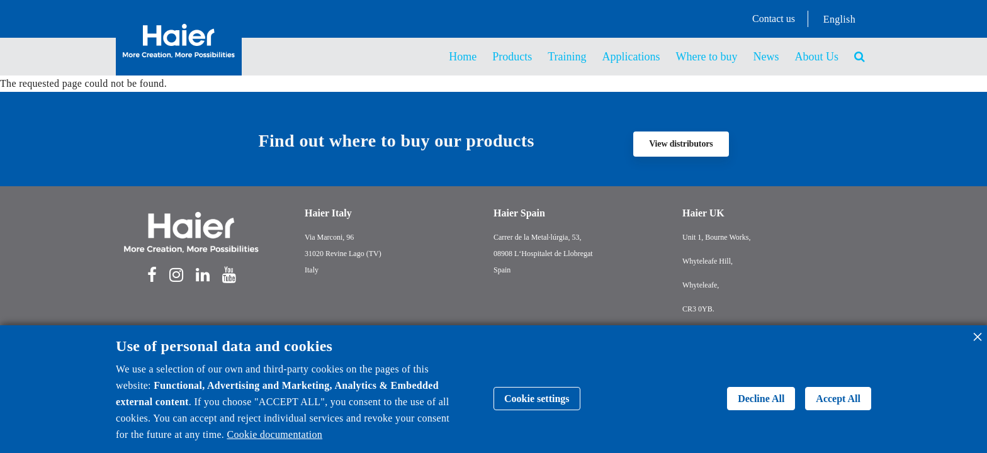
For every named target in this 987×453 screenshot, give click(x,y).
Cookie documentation (274, 434)
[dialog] (493, 389)
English (839, 19)
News (766, 56)
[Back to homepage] (179, 61)
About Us (816, 56)
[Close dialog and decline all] (977, 333)
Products (512, 56)
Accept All (838, 398)
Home (463, 56)
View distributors (681, 143)
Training (567, 56)
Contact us (773, 18)
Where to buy (707, 56)
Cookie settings (537, 398)
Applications (631, 56)
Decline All (761, 398)
